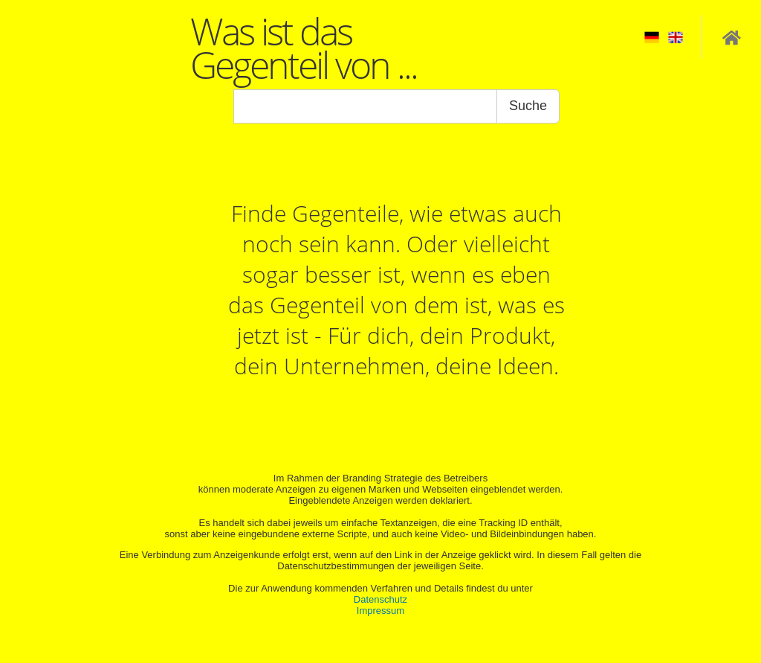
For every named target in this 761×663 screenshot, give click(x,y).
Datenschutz (380, 599)
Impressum (380, 610)
